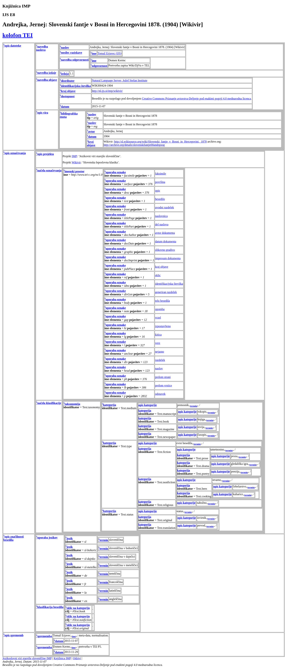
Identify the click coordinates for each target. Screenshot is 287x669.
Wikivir (76, 162)
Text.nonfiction (166, 482)
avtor (91, 131)
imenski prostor (75, 171)
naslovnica (161, 216)
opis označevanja (15, 153)
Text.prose (202, 458)
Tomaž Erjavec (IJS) (110, 53)
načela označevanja (49, 170)
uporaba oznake (116, 172)
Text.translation (166, 527)
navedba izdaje (46, 72)
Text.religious (165, 505)
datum (65, 106)
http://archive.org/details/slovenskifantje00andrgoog (134, 144)
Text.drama (202, 466)
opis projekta (45, 154)
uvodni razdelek (164, 207)
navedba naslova (42, 48)
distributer (67, 80)
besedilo (160, 199)
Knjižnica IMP (62, 658)
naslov (65, 47)
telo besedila (162, 300)
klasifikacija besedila (50, 607)
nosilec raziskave (71, 52)
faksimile (160, 173)
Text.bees (201, 488)
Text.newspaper (166, 436)
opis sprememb (14, 635)
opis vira (42, 112)
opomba (160, 309)
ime (94, 53)
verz (157, 343)
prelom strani (163, 377)
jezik (70, 538)
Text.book (163, 421)
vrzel (158, 317)
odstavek (160, 393)
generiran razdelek (166, 292)
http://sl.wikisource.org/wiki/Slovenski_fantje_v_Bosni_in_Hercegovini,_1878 (160, 141)
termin (193, 406)
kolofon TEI (17, 35)
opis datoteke (13, 45)
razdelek (160, 360)
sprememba (44, 636)
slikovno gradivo (165, 249)
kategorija (109, 404)
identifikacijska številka (76, 85)
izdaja (65, 73)
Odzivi (77, 658)
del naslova (161, 224)
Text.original (164, 520)
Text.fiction (164, 451)
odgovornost (99, 65)
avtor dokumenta (165, 232)
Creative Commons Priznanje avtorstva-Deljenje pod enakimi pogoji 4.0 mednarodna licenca (196, 98)
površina (160, 182)
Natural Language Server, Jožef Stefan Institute (119, 80)
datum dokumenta (165, 241)
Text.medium (128, 408)
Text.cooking (203, 496)
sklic (158, 275)
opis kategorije (147, 405)
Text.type (126, 446)
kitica (158, 334)
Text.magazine (165, 429)
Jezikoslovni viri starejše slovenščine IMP (27, 658)
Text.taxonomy (91, 407)
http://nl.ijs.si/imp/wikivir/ (107, 90)
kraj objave (68, 91)
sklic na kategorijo (78, 608)
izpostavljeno (163, 326)
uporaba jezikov (47, 537)
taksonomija (72, 403)
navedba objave (47, 79)
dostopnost (67, 96)
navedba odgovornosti (75, 59)
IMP (74, 156)
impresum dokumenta (167, 258)
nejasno (159, 351)
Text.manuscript (166, 413)
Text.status (127, 514)
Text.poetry (202, 473)
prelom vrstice (163, 385)
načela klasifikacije (49, 403)
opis (157, 190)
